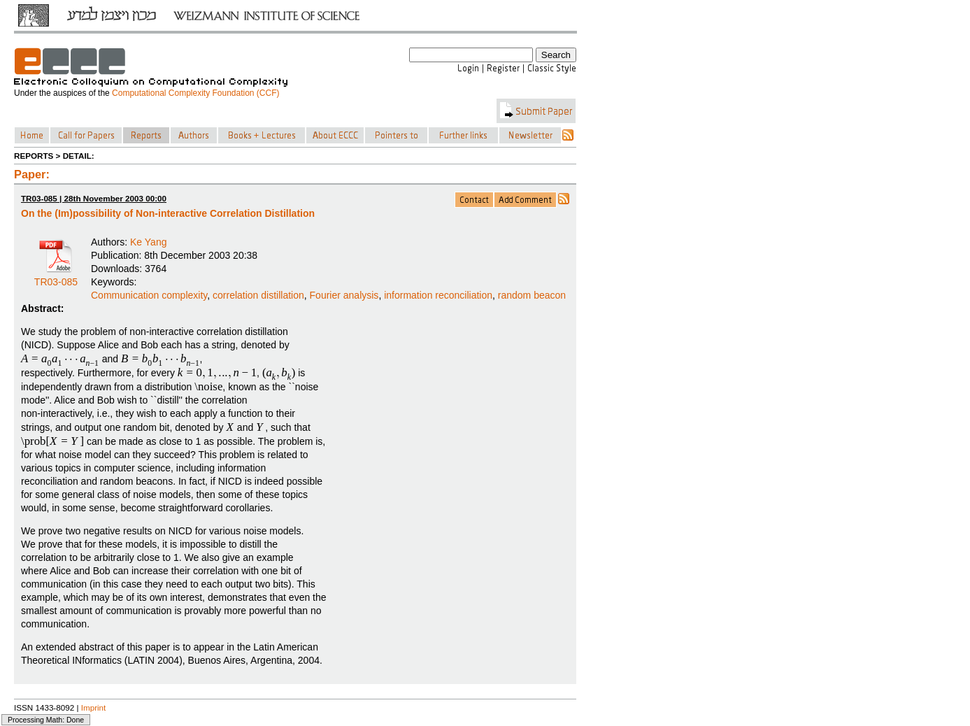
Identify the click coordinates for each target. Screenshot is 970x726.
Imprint (93, 707)
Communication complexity (149, 295)
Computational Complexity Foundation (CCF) (195, 93)
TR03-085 (56, 277)
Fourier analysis (344, 295)
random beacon (532, 295)
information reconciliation (438, 295)
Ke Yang (148, 242)
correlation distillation (258, 295)
